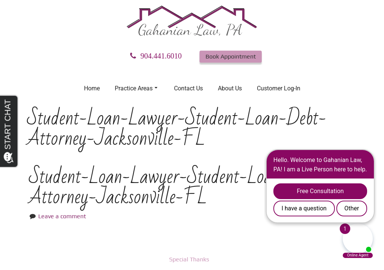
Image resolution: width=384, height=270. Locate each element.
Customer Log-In (278, 88)
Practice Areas (136, 88)
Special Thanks (189, 259)
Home (92, 88)
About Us (230, 88)
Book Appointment (231, 56)
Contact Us (188, 88)
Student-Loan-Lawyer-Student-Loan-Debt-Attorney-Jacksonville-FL (178, 187)
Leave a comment (62, 216)
